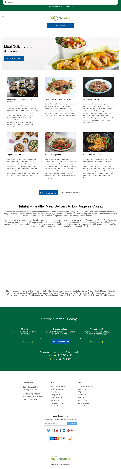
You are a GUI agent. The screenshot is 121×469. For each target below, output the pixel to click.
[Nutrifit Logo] (61, 18)
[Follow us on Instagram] (53, 430)
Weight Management (58, 386)
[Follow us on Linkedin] (64, 430)
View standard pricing (70, 193)
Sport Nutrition (55, 392)
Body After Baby (56, 397)
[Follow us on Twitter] (48, 430)
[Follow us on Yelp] (72, 430)
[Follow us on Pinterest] (68, 430)
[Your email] (55, 424)
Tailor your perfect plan (14, 58)
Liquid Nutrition (56, 400)
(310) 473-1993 (32, 399)
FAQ (79, 392)
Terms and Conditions (65, 464)
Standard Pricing (56, 406)
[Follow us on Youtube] (57, 430)
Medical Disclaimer (84, 406)
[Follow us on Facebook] (60, 430)
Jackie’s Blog (82, 389)
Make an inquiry (96, 342)
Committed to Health (85, 386)
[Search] (60, 2)
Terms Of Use (83, 400)
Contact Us (82, 395)
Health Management (58, 389)
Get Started (60, 26)
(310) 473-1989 (63, 358)
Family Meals (55, 395)
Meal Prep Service (57, 403)
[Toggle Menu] (3, 14)
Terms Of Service (84, 403)
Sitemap (81, 397)
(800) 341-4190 (64, 355)
